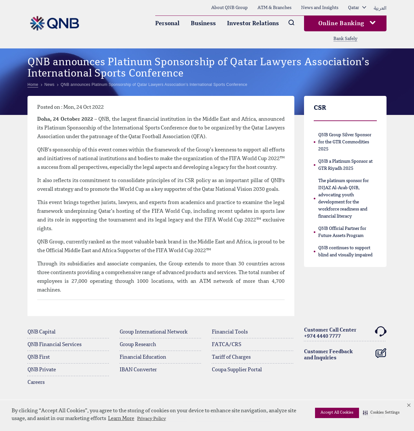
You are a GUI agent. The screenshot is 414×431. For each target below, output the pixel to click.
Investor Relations (253, 23)
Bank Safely (345, 38)
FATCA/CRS (226, 344)
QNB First (38, 357)
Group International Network (154, 332)
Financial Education (143, 357)
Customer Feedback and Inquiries (345, 353)
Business (203, 23)
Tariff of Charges (231, 357)
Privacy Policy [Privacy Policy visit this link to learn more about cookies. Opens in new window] (151, 418)
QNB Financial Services (54, 344)
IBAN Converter (138, 370)
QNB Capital (41, 332)
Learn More (121, 418)
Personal (167, 23)
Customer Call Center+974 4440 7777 (345, 332)
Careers (36, 382)
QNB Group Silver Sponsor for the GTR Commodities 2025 (344, 142)
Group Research (138, 344)
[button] (381, 413)
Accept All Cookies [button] (337, 413)
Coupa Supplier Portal (237, 370)
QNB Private (41, 370)
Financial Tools (230, 332)
